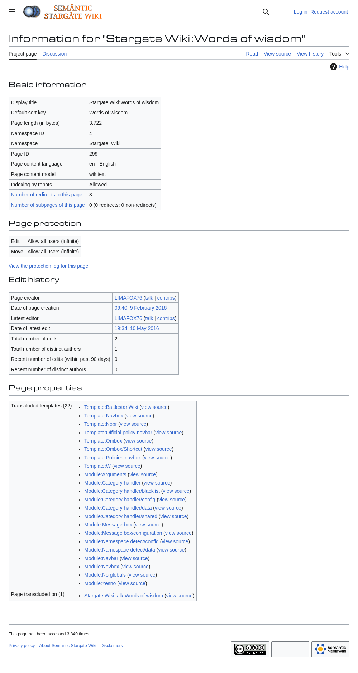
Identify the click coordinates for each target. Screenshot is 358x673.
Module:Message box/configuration (123, 533)
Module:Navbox (101, 566)
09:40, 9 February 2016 (141, 308)
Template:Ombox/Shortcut (113, 449)
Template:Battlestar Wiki (111, 407)
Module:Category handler (112, 483)
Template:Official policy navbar (118, 432)
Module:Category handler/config (119, 499)
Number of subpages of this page (48, 205)
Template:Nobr (100, 424)
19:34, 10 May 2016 (137, 328)
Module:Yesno (100, 583)
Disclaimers (112, 645)
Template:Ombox (103, 441)
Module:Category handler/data (118, 508)
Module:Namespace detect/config (121, 541)
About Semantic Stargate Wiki (67, 645)
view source (154, 407)
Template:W (97, 466)
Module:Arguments (105, 474)
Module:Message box (108, 525)
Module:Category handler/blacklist (122, 491)
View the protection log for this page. (49, 266)
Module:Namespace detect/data (119, 550)
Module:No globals (105, 575)
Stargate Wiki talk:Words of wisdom (123, 595)
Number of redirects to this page (46, 194)
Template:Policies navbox (112, 457)
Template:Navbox (103, 416)
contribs (166, 298)
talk (149, 298)
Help (338, 66)
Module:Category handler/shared (120, 516)
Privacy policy (22, 645)
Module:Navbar (101, 558)
